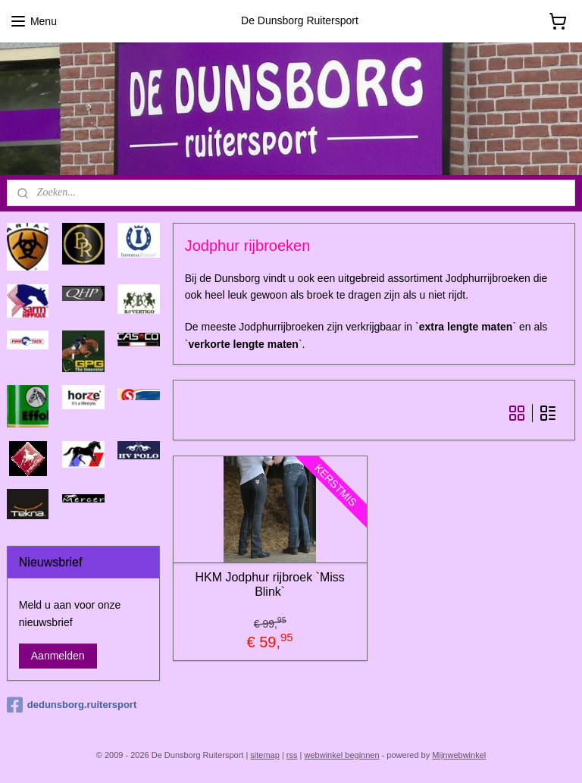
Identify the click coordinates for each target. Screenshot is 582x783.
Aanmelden (58, 656)
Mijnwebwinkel (459, 755)
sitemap (265, 755)
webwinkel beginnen (342, 755)
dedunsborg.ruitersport (71, 705)
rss (292, 755)
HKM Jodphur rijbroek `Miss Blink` (270, 584)
